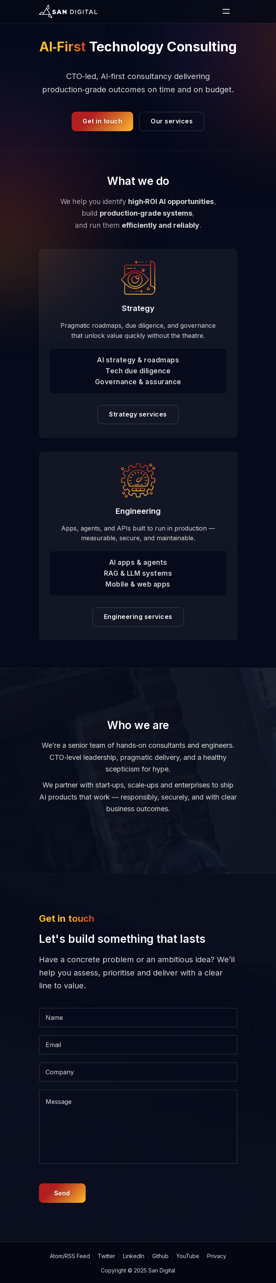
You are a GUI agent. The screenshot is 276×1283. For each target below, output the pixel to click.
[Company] (138, 1072)
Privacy (216, 1256)
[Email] (138, 1045)
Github (160, 1256)
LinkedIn (133, 1256)
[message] (138, 1127)
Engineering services (138, 616)
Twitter (106, 1256)
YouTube (187, 1256)
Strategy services (138, 414)
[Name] (138, 1017)
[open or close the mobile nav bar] (226, 11)
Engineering (138, 511)
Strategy (138, 308)
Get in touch (102, 121)
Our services (172, 121)
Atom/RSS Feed (70, 1256)
